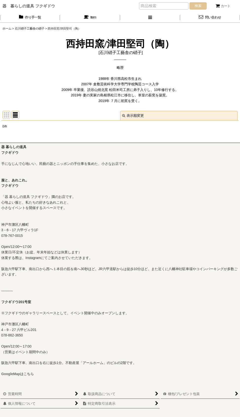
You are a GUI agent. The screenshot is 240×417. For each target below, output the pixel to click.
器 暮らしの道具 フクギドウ (28, 6)
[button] (150, 17)
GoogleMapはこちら (17, 374)
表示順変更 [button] (133, 116)
